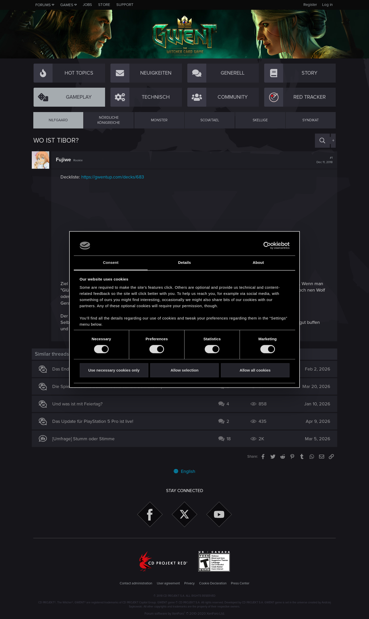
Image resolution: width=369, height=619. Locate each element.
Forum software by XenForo (185, 614)
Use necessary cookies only (113, 370)
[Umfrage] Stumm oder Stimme (85, 439)
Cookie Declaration (213, 583)
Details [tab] (184, 262)
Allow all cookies (255, 370)
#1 (323, 160)
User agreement (168, 583)
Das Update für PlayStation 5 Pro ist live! (94, 421)
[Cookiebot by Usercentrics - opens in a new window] (267, 245)
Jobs (87, 4)
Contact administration (136, 583)
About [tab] (258, 262)
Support (125, 4)
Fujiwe (65, 160)
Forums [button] (43, 5)
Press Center (240, 583)
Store (104, 4)
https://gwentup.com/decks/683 (114, 177)
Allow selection (184, 370)
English (184, 471)
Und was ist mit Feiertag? (79, 404)
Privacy (189, 583)
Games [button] (66, 5)
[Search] (322, 141)
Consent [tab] (111, 262)
